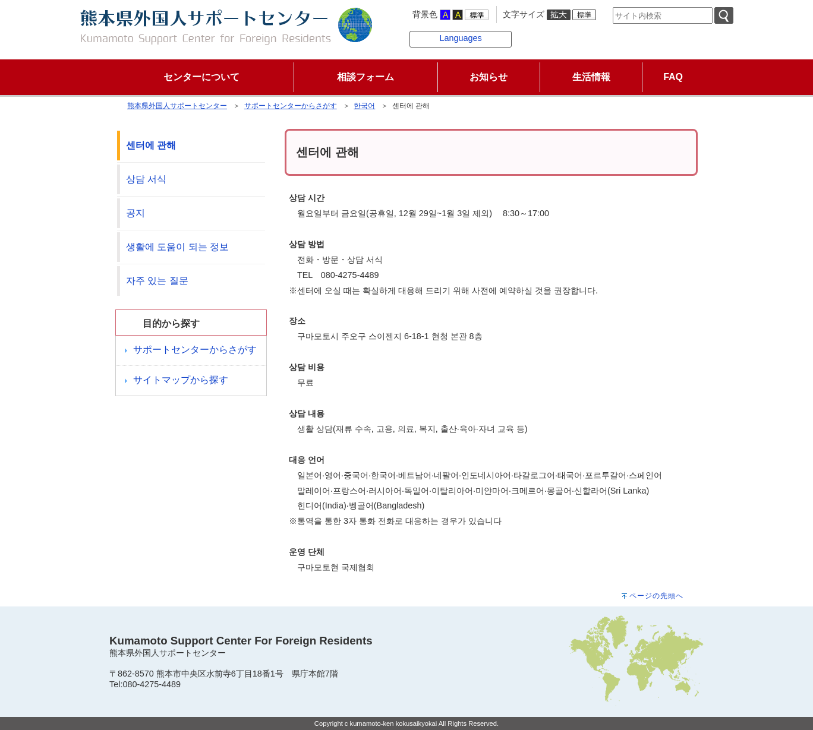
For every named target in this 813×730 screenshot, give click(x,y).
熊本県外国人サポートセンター (177, 106)
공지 (135, 213)
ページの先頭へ (656, 595)
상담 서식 (146, 179)
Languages (460, 38)
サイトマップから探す (180, 380)
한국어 (364, 106)
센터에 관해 (151, 145)
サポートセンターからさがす (290, 106)
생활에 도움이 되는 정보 (177, 247)
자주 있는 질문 (157, 281)
